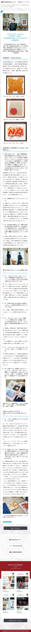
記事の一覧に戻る (15, 528)
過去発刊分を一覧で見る (15, 620)
